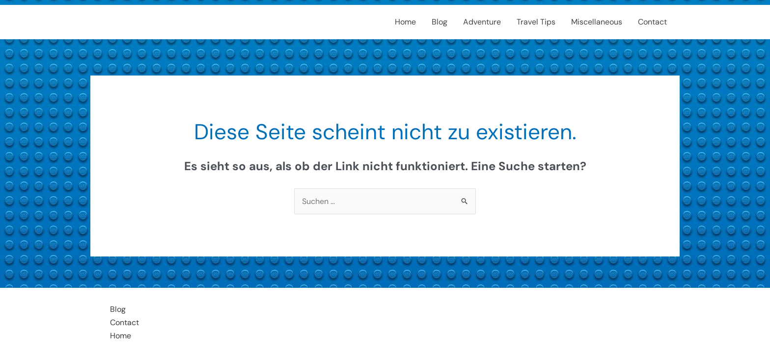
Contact (652, 22)
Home (405, 22)
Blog (439, 22)
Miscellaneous (596, 22)
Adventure (482, 22)
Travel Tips (536, 22)
